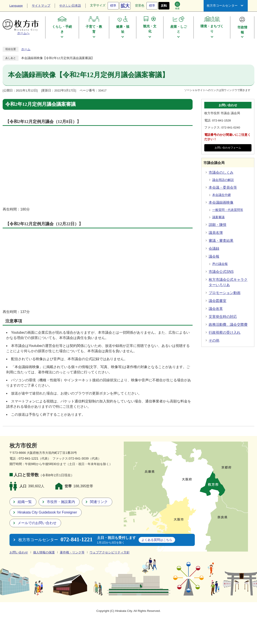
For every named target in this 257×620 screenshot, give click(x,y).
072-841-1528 (221, 120)
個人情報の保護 (44, 552)
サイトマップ (41, 5)
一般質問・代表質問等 (227, 210)
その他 (214, 340)
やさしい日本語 (70, 5)
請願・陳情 (217, 225)
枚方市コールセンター (222, 5)
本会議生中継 (221, 195)
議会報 (214, 256)
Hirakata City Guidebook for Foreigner (47, 512)
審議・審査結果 (221, 240)
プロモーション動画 (224, 293)
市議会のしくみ (221, 172)
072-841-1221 (29, 458)
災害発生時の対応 (223, 316)
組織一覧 (25, 502)
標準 (113, 5)
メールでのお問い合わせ (37, 523)
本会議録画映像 (221, 202)
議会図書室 (217, 301)
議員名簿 (216, 233)
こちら (156, 540)
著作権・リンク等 (72, 552)
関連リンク (99, 502)
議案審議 (218, 217)
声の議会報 (220, 264)
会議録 (214, 248)
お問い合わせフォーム (228, 147)
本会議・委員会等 (223, 187)
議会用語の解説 (223, 180)
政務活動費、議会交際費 (228, 324)
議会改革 (216, 309)
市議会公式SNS (221, 272)
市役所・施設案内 (61, 502)
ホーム (25, 49)
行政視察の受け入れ (224, 332)
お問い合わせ (18, 552)
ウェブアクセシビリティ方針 (110, 552)
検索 (177, 6)
